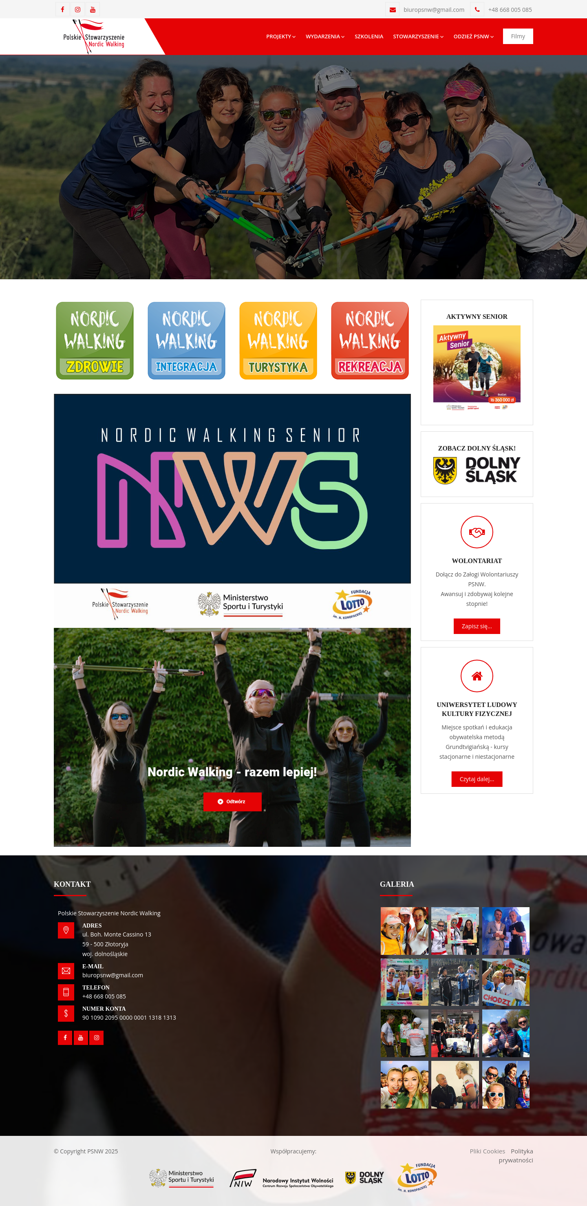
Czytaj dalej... (477, 779)
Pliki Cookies (487, 1151)
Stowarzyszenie (418, 36)
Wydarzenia (325, 36)
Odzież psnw (474, 36)
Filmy (518, 36)
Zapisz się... (477, 626)
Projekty (281, 36)
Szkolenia (369, 36)
